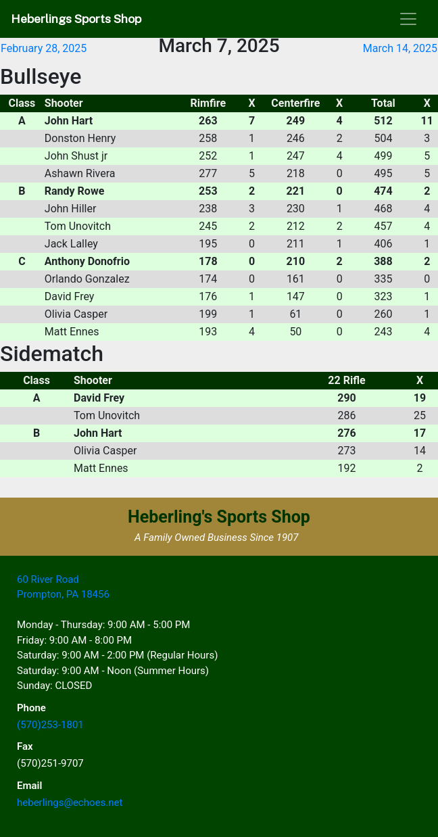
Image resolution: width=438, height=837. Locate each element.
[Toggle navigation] (408, 18)
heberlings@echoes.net (69, 802)
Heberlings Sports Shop (76, 18)
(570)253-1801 (50, 725)
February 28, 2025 (44, 48)
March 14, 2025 (400, 48)
